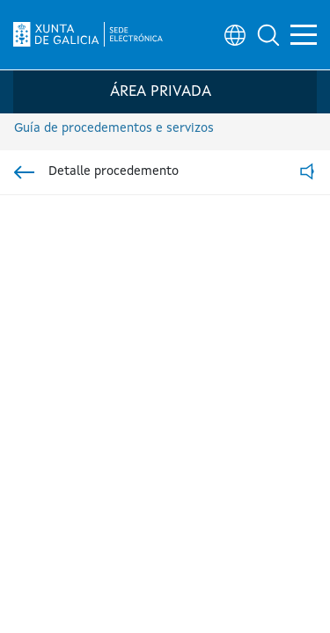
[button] (268, 35)
